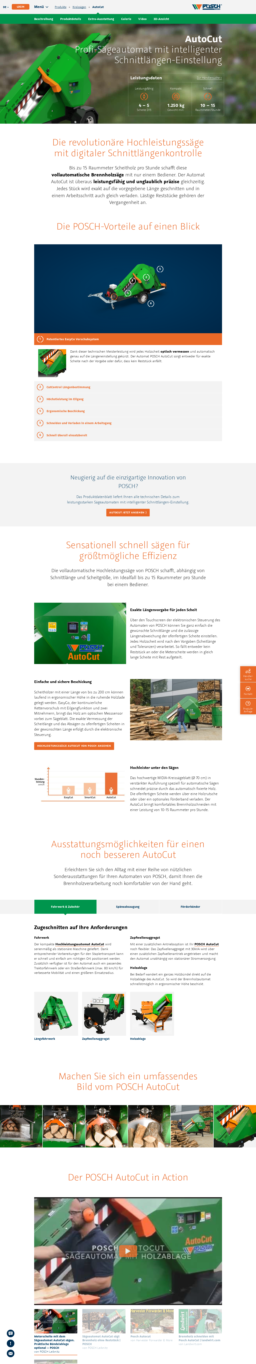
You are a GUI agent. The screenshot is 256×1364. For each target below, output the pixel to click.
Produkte (60, 7)
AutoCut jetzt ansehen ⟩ (127, 512)
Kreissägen (79, 7)
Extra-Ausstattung (101, 19)
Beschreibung (43, 19)
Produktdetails (70, 19)
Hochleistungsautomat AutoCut (79, 944)
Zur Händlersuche (208, 78)
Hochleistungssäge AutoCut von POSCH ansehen (74, 746)
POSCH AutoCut (161, 356)
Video (142, 19)
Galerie (126, 19)
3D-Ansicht (161, 19)
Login (20, 6)
